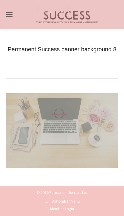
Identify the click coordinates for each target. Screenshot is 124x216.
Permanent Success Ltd (68, 192)
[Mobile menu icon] (9, 14)
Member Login (62, 208)
